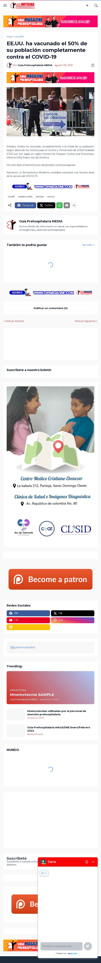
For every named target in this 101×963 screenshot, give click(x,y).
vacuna (50, 196)
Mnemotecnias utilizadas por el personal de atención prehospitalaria (56, 712)
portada (40, 196)
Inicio (10, 37)
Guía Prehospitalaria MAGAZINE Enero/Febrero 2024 (58, 729)
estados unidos (25, 196)
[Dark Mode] (88, 5)
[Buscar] (96, 5)
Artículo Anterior (14, 321)
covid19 (19, 37)
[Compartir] (91, 65)
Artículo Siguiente (85, 321)
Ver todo (87, 244)
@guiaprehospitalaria (23, 647)
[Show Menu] (5, 5)
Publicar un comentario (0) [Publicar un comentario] (50, 308)
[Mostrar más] (74, 205)
